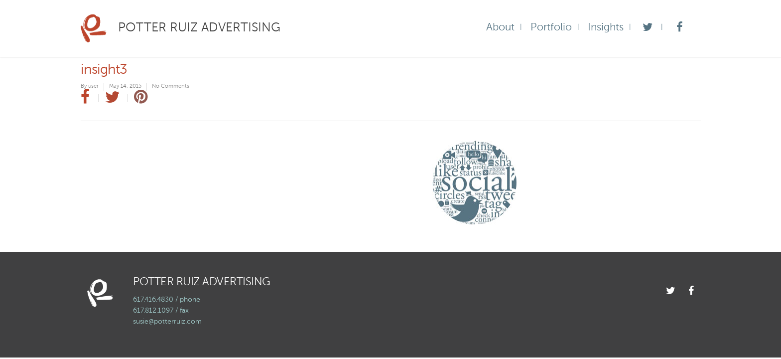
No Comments (170, 86)
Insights (606, 27)
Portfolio (551, 27)
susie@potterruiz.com (167, 321)
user (93, 86)
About (500, 27)
